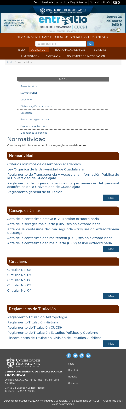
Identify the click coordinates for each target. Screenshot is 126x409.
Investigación (30, 56)
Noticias (72, 376)
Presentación (29, 86)
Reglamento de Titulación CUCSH (35, 327)
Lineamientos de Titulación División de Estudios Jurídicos (54, 338)
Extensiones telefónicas (33, 132)
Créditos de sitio (112, 400)
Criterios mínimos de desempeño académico (44, 164)
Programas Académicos (70, 49)
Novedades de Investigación (86, 56)
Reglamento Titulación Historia (32, 322)
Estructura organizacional (34, 119)
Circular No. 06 (19, 280)
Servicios (101, 49)
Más (111, 198)
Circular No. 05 (19, 285)
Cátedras (53, 56)
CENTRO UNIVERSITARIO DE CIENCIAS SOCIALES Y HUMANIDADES (61, 37)
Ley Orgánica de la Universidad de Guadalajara (45, 169)
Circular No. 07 (19, 275)
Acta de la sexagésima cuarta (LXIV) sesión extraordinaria (54, 224)
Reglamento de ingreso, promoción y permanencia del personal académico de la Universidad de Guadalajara (63, 185)
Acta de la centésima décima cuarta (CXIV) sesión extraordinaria (59, 243)
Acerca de (39, 49)
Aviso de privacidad (63, 404)
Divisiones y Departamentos (36, 106)
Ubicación (26, 112)
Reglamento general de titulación (35, 192)
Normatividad (28, 93)
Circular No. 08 (19, 270)
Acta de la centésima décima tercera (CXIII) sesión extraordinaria (60, 238)
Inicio (21, 49)
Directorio (26, 99)
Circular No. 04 (19, 290)
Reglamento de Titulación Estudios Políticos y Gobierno (52, 333)
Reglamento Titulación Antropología (37, 317)
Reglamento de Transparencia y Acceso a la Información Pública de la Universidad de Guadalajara (63, 176)
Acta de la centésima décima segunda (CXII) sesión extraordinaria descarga (63, 231)
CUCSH (97, 400)
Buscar (90, 44)
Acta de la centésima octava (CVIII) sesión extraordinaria (53, 219)
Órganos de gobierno (33, 126)
